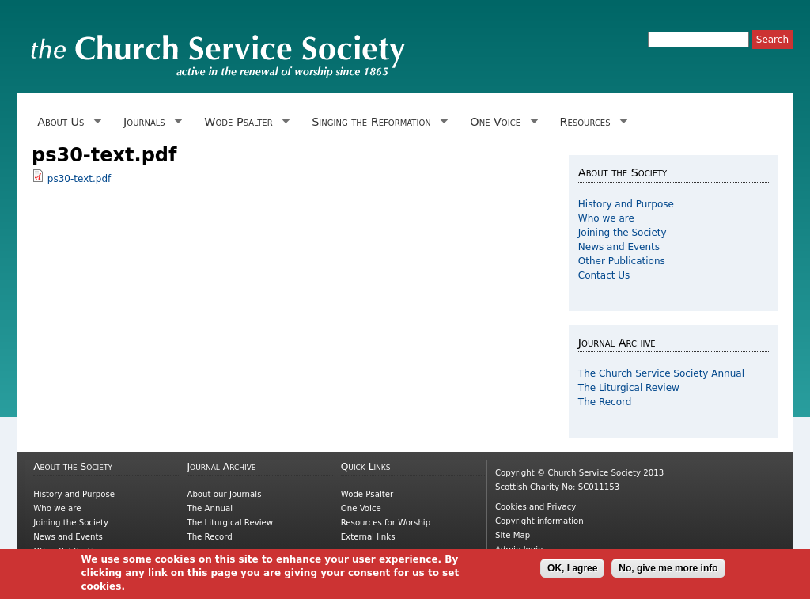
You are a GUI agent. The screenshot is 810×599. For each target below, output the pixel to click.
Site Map (512, 535)
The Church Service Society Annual (661, 373)
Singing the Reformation (377, 122)
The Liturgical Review (628, 387)
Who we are (606, 218)
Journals (150, 122)
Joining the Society (622, 232)
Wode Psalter (244, 122)
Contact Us (604, 275)
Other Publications (621, 261)
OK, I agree (572, 570)
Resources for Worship (385, 522)
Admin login (519, 549)
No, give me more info (668, 570)
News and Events (619, 246)
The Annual (210, 508)
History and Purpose (626, 204)
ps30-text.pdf (79, 178)
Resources (590, 122)
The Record (605, 402)
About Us (66, 122)
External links (368, 537)
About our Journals (224, 494)
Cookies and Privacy (535, 506)
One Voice (500, 122)
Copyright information (539, 521)
